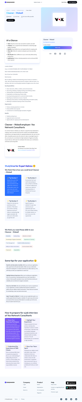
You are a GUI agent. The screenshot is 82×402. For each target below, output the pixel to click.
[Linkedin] (76, 399)
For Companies (40, 390)
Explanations (40, 387)
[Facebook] (61, 399)
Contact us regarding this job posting (57, 388)
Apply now (10, 20)
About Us (25, 390)
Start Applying (72, 2)
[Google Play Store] (71, 387)
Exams (38, 384)
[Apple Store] (71, 382)
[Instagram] (66, 399)
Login (24, 384)
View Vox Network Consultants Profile (26, 150)
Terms (16, 399)
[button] (50, 54)
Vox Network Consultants (49, 42)
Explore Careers (38, 2)
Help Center (53, 384)
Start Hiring (64, 2)
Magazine (39, 393)
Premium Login (54, 392)
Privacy (22, 399)
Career (24, 387)
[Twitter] (71, 399)
